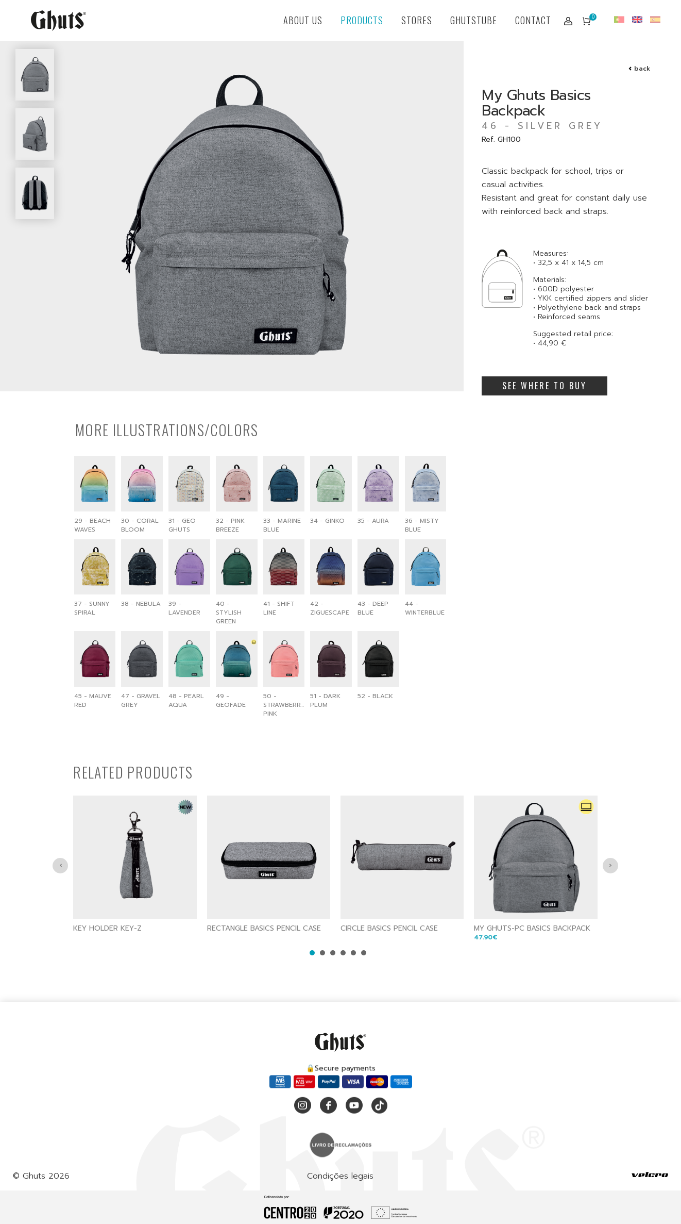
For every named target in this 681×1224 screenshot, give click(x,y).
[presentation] (60, 901)
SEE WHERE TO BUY (544, 385)
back (642, 68)
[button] (312, 988)
